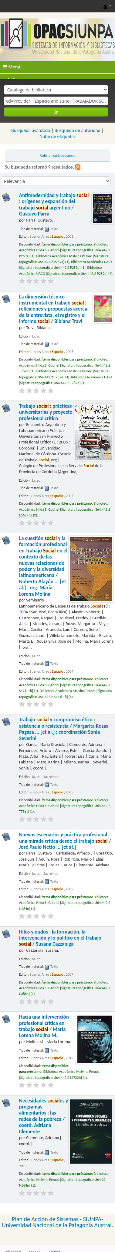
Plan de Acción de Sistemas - (47, 1219)
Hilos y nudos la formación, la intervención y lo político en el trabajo (60, 938)
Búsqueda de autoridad (77, 130)
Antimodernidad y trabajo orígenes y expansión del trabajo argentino (54, 204)
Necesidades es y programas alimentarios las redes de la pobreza (43, 1116)
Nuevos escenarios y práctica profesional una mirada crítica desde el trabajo (65, 841)
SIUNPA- (93, 1219)
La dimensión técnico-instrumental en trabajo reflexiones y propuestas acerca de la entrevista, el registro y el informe (53, 309)
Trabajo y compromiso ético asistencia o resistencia (63, 729)
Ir (56, 112)
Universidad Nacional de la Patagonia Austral (56, 1225)
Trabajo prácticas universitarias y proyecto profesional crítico (46, 412)
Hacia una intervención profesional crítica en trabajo (44, 1026)
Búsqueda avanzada (30, 130)
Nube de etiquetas (57, 136)
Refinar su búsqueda (57, 155)
